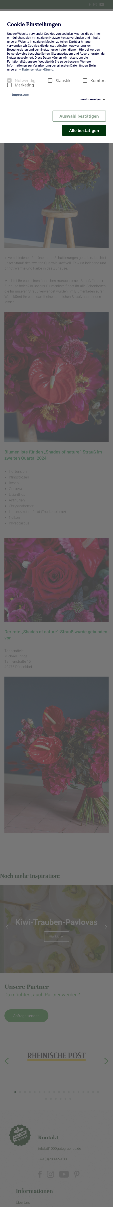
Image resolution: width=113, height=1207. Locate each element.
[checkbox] (9, 80)
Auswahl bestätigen (79, 116)
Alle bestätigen (84, 130)
